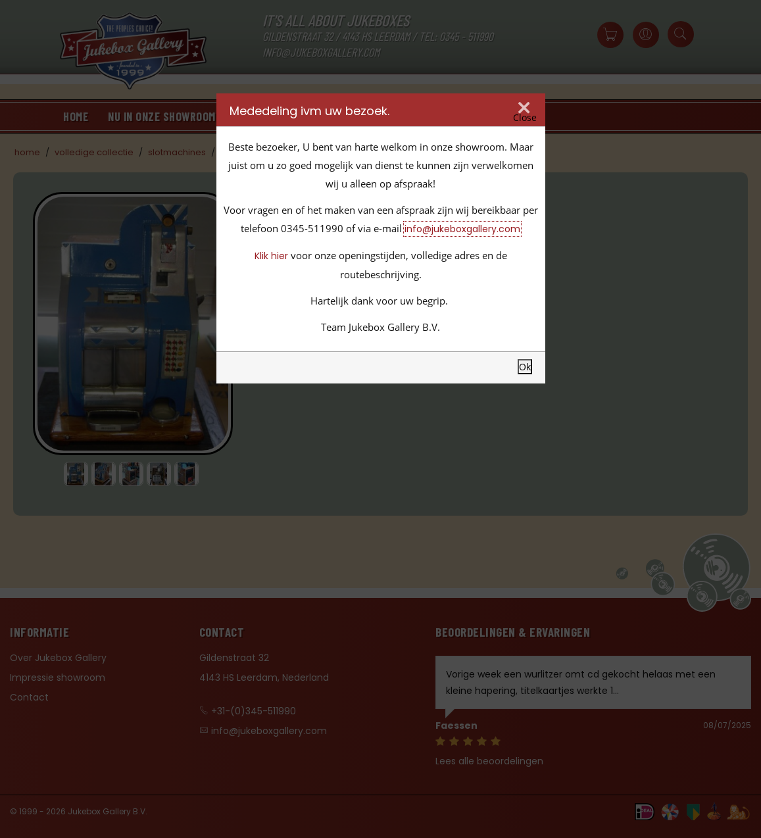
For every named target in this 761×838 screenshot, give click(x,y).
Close (525, 118)
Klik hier (271, 255)
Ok (525, 366)
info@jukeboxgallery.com (462, 228)
